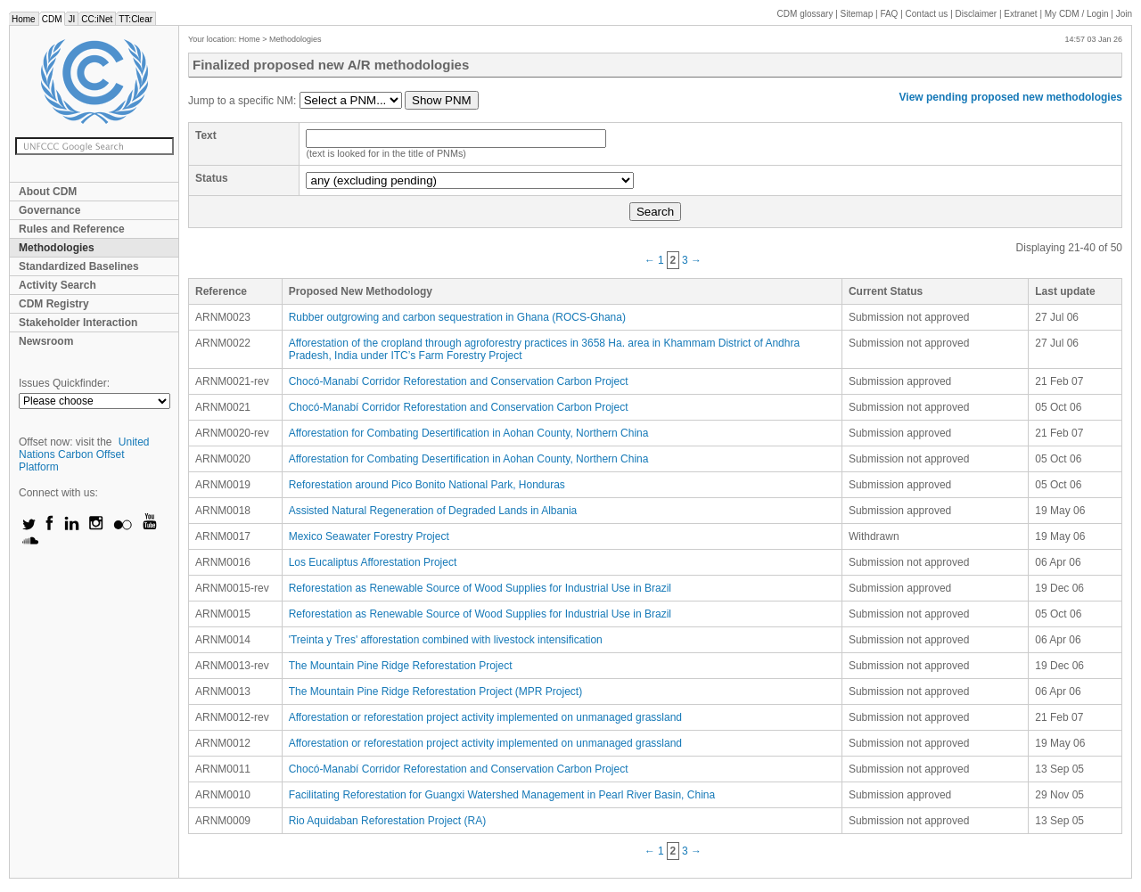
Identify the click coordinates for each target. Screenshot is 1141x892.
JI (71, 19)
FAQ (889, 14)
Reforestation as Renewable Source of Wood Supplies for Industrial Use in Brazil (480, 588)
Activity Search (57, 285)
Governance (49, 210)
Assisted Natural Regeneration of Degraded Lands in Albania (433, 510)
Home (24, 19)
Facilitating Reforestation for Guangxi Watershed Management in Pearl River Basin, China (502, 795)
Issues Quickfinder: (64, 383)
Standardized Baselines (79, 266)
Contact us (927, 14)
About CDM (48, 191)
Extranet (1020, 14)
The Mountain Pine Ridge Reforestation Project (401, 665)
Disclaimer (976, 14)
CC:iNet (96, 19)
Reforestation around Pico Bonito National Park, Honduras (427, 485)
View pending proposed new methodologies (1010, 97)
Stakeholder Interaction (78, 322)
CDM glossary (805, 14)
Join (1124, 14)
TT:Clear (135, 19)
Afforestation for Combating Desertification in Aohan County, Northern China (469, 433)
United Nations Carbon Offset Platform (84, 454)
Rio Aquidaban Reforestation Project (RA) (387, 820)
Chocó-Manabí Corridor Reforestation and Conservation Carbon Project (458, 381)
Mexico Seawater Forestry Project (369, 536)
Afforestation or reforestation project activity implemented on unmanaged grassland (485, 717)
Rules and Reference (72, 229)
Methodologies (56, 247)
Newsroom (46, 341)
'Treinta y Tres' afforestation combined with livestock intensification (446, 640)
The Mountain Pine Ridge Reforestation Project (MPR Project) (435, 691)
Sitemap (857, 14)
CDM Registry (54, 304)
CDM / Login (1078, 14)
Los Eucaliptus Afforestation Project (373, 562)
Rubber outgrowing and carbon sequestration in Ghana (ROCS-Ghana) (457, 317)
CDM (52, 19)
